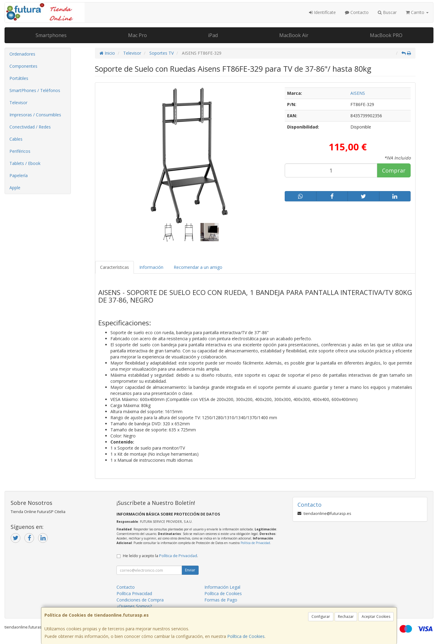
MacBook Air (293, 35)
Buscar (387, 12)
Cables (16, 139)
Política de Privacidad (255, 543)
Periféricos (19, 151)
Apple (14, 187)
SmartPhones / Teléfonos (34, 90)
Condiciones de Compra (140, 600)
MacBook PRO (386, 35)
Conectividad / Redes (30, 127)
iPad (213, 35)
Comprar (393, 170)
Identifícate (322, 12)
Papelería (18, 175)
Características (114, 267)
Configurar (320, 616)
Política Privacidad (134, 593)
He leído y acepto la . (160, 555)
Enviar (190, 570)
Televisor (18, 102)
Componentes (23, 66)
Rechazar (346, 616)
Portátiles (18, 78)
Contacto (357, 12)
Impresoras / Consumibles (35, 115)
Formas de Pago (220, 600)
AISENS (357, 93)
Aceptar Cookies (376, 616)
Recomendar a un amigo (198, 267)
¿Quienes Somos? (134, 606)
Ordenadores (22, 54)
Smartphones (51, 35)
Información (151, 267)
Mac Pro (137, 35)
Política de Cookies (246, 636)
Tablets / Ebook (24, 163)
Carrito (417, 12)
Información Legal (222, 587)
